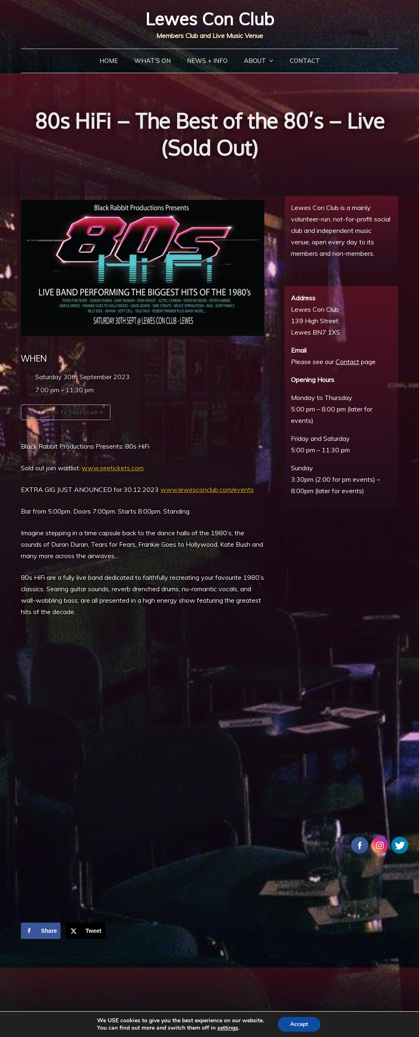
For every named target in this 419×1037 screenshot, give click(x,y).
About (255, 61)
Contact (305, 61)
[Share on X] (85, 931)
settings (227, 1028)
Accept (299, 1024)
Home (108, 61)
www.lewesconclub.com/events (207, 489)
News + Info (207, 61)
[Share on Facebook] (41, 931)
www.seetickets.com (113, 468)
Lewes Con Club (209, 19)
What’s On (152, 61)
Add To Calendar (66, 412)
